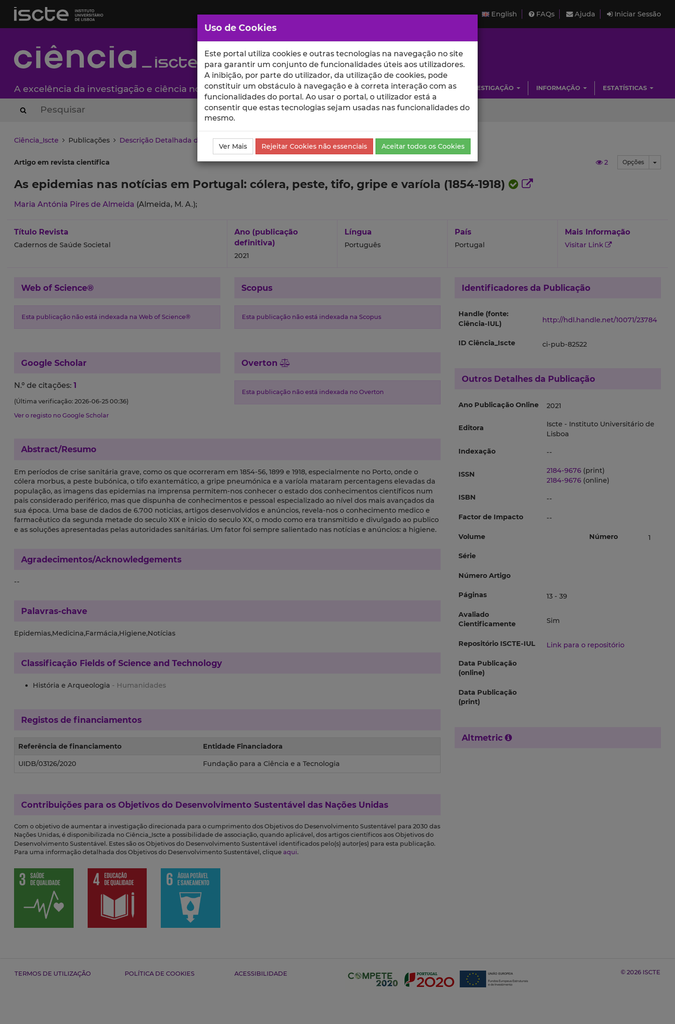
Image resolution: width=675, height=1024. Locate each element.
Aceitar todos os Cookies (423, 146)
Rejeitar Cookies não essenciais (314, 146)
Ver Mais (233, 146)
